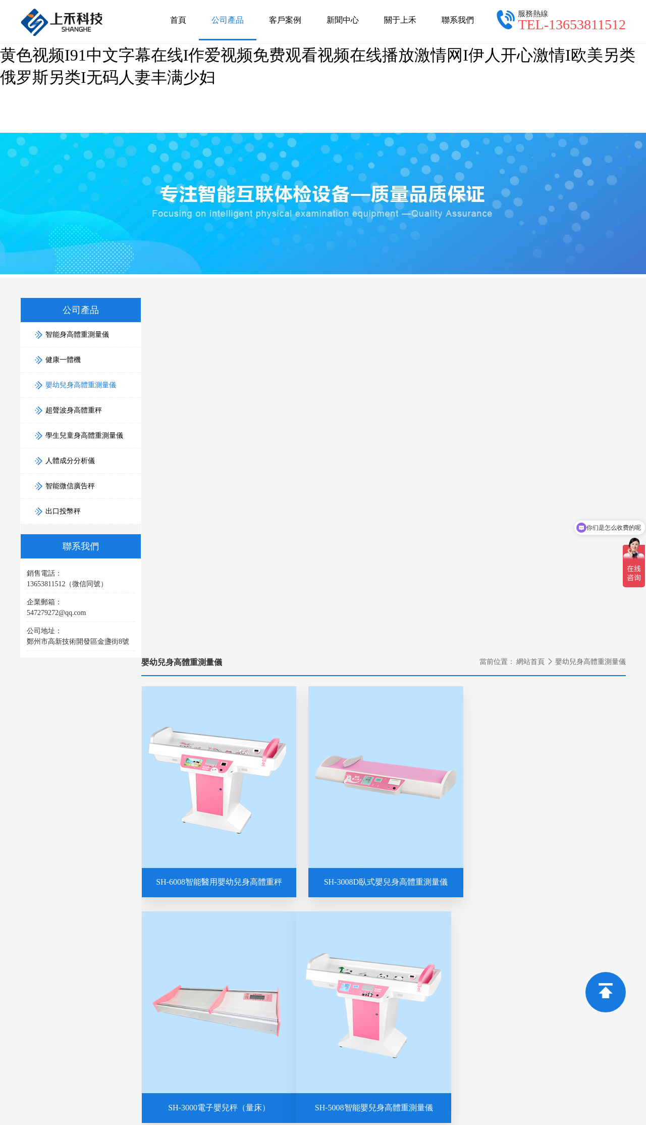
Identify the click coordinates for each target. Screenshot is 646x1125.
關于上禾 (400, 20)
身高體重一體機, (367, 1029)
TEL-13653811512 (572, 24)
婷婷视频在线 (298, 1098)
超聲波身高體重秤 (540, 942)
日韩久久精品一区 (612, 1098)
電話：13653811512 (275, 899)
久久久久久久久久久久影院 (119, 1098)
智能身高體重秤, (314, 1029)
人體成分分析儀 (536, 970)
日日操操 (84, 1076)
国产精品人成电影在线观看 (211, 1087)
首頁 (178, 20)
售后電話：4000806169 (445, 928)
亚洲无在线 (531, 1108)
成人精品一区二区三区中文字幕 (438, 1087)
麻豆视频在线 (481, 1108)
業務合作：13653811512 (446, 899)
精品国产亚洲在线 (589, 1108)
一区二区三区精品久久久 (480, 1098)
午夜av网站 (598, 1087)
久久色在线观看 (169, 1119)
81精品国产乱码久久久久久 (87, 1119)
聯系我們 (458, 20)
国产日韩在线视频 (401, 1076)
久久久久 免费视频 (473, 1076)
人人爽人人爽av (33, 1108)
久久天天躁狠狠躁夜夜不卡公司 (123, 1108)
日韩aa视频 (299, 1108)
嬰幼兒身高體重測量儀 (75, 382)
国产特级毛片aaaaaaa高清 (150, 1076)
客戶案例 (285, 20)
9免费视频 (203, 1108)
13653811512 (166, 970)
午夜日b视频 (553, 1098)
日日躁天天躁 (244, 1098)
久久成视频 (410, 1098)
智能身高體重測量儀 (543, 899)
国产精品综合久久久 (237, 1076)
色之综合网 (194, 1098)
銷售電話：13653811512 (446, 913)
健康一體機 (529, 913)
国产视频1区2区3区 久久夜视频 (321, 1087)
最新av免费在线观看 (537, 1087)
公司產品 (227, 28)
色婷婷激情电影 (356, 1098)
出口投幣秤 (529, 998)
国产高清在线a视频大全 (321, 1076)
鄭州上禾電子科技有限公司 (187, 1029)
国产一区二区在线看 (361, 1108)
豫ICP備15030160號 (504, 1029)
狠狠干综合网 (251, 1108)
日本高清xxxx (580, 1076)
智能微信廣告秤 (536, 984)
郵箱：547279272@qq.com (285, 913)
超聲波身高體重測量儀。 (433, 1029)
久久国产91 (531, 1076)
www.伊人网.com (233, 1119)
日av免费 (141, 1087)
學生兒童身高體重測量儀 (550, 956)
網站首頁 (530, 298)
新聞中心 (343, 20)
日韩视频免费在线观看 (79, 1087)
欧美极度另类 (427, 1108)
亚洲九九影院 (292, 1119)
